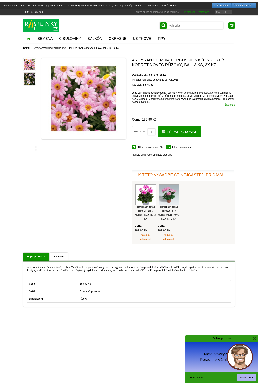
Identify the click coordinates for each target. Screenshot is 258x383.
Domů (26, 48)
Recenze (59, 256)
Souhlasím (222, 5)
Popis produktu (36, 256)
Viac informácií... (244, 5)
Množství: (139, 131)
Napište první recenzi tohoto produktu (152, 154)
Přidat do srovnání (181, 147)
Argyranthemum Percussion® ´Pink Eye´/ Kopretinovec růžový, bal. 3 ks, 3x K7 (76, 48)
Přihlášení (189, 11)
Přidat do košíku (179, 131)
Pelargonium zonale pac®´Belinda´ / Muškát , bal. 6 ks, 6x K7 (145, 213)
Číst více (230, 105)
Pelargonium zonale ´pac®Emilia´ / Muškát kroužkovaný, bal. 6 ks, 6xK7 (168, 213)
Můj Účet (221, 12)
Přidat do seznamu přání (151, 147)
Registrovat (203, 11)
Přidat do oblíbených (145, 237)
